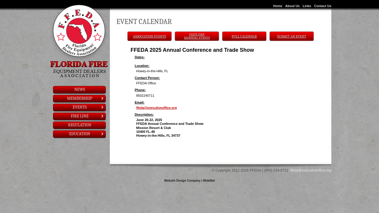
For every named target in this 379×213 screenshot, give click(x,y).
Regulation (79, 125)
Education (86, 133)
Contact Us (322, 6)
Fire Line (87, 116)
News (79, 89)
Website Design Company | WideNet (189, 180)
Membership (85, 98)
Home (277, 6)
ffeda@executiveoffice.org (156, 107)
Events (88, 107)
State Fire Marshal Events (197, 36)
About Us (292, 6)
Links (307, 6)
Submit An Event (291, 36)
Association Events (149, 36)
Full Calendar (244, 36)
